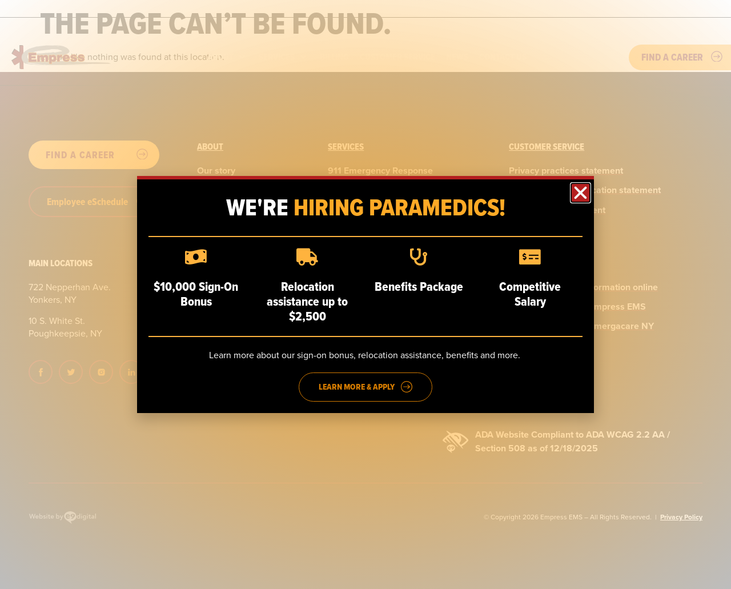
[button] (580, 193)
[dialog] (365, 294)
